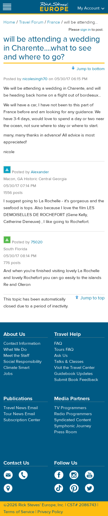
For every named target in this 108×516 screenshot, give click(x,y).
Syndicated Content (72, 420)
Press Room (65, 432)
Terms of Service (18, 512)
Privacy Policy (50, 512)
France (53, 22)
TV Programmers (70, 408)
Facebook (59, 475)
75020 (37, 242)
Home (9, 22)
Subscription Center (21, 420)
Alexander (40, 172)
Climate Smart (16, 367)
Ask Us (61, 355)
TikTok (59, 488)
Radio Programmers (73, 414)
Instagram (74, 475)
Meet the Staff (16, 355)
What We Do (15, 349)
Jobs (8, 373)
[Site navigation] (7, 7)
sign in (85, 29)
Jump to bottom (91, 69)
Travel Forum (31, 22)
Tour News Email (19, 414)
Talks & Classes (69, 361)
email (8, 475)
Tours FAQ (63, 349)
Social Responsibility (22, 361)
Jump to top (92, 298)
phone (23, 475)
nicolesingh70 (35, 79)
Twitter (89, 488)
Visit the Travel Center (74, 367)
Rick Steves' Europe (54, 7)
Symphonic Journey (72, 426)
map (8, 488)
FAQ (58, 343)
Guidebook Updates (73, 373)
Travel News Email (20, 408)
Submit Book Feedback (76, 379)
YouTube (89, 475)
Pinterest (74, 488)
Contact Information (21, 343)
